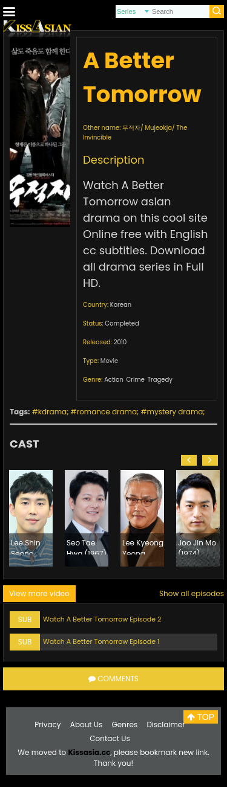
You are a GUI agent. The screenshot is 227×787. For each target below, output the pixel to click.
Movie (109, 360)
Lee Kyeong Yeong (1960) (142, 546)
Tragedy (160, 379)
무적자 (131, 127)
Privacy (48, 724)
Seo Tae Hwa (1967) (87, 546)
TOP (200, 717)
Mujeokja (158, 127)
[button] (189, 460)
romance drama (107, 411)
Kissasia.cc (89, 752)
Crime (136, 379)
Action (113, 379)
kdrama (52, 411)
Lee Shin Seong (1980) (26, 546)
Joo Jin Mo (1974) (197, 546)
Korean (120, 304)
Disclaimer (165, 724)
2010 (120, 342)
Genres (125, 724)
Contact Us (110, 738)
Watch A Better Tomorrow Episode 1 (101, 641)
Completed (122, 323)
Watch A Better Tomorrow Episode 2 (102, 619)
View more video (39, 593)
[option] (31, 518)
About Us (86, 724)
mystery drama (175, 411)
